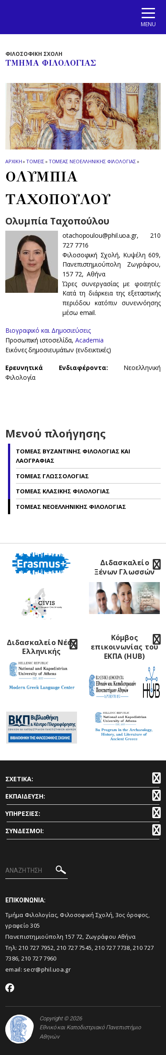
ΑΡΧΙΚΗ (13, 161)
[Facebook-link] (10, 988)
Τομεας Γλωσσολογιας (52, 476)
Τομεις (35, 161)
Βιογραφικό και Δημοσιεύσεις (48, 330)
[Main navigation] (148, 17)
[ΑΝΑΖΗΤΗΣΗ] (36, 871)
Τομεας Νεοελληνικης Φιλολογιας (92, 161)
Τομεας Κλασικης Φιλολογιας (63, 491)
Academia (89, 340)
